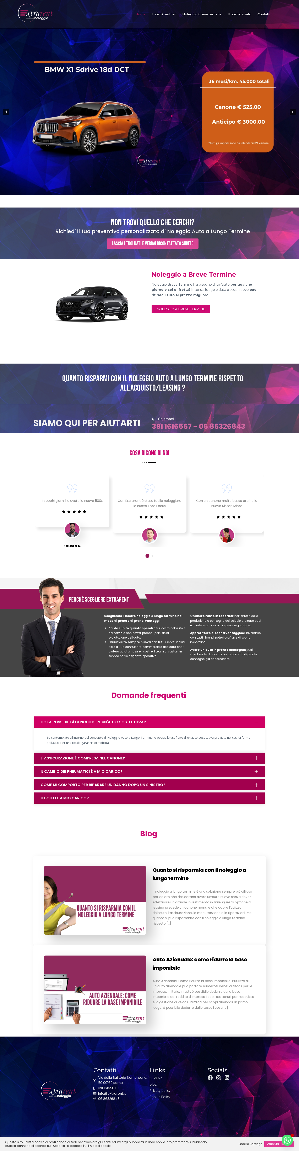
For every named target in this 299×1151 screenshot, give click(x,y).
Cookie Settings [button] (250, 1144)
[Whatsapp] (287, 1140)
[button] (6, 112)
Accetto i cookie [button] (279, 1144)
